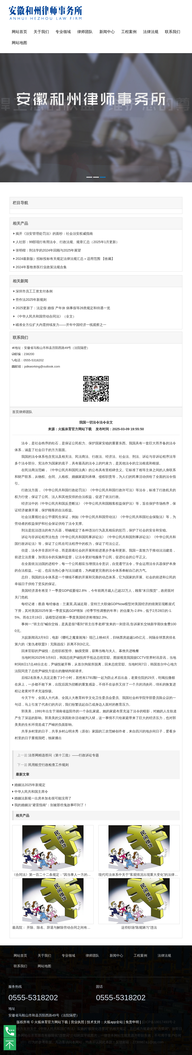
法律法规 (150, 32)
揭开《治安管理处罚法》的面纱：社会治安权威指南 (54, 233)
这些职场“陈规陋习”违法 (139, 927)
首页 (15, 412)
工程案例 (129, 32)
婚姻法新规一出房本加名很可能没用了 (43, 798)
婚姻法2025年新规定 (29, 785)
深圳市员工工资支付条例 (34, 291)
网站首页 (19, 32)
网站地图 (19, 43)
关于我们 (41, 32)
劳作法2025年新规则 (31, 299)
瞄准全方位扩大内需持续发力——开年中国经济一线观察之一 (61, 325)
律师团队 (85, 32)
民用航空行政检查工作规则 (48, 765)
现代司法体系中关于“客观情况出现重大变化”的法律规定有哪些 (144, 874)
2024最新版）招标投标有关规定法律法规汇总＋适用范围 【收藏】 (65, 259)
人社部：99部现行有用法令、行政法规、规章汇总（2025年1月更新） (68, 242)
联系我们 (172, 32)
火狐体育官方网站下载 (75, 429)
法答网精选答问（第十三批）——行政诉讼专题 (63, 755)
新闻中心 (107, 32)
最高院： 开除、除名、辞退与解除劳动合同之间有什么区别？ (58, 927)
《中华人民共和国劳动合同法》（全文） (46, 316)
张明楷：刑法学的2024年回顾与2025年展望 (48, 250)
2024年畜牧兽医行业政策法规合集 (41, 267)
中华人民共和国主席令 (31, 791)
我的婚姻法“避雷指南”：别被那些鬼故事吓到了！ (50, 805)
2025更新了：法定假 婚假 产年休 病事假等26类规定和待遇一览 (63, 308)
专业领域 (63, 32)
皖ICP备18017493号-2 (158, 1022)
